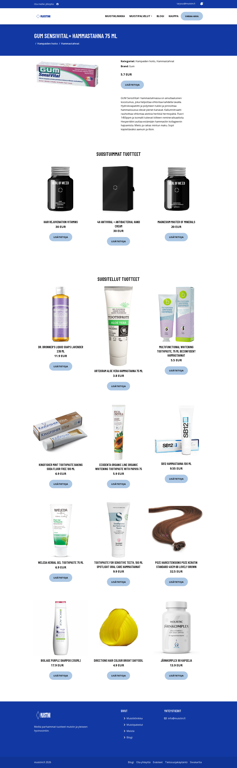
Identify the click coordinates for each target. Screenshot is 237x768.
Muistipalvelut (135, 724)
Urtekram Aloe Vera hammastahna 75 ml (118, 371)
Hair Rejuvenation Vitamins (61, 222)
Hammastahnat (70, 43)
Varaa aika (192, 16)
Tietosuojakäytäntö (176, 762)
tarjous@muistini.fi (186, 3)
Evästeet (158, 762)
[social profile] (57, 4)
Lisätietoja (132, 84)
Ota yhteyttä (143, 762)
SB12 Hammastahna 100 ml (176, 463)
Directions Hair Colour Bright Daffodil (118, 660)
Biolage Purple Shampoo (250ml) (61, 660)
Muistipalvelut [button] (139, 16)
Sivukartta (196, 762)
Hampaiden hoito (47, 43)
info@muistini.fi (176, 718)
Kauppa (173, 16)
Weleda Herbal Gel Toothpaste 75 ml (61, 562)
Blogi (160, 16)
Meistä (130, 731)
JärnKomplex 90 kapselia (176, 660)
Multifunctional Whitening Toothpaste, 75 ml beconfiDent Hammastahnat (176, 351)
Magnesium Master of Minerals (176, 222)
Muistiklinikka (115, 16)
